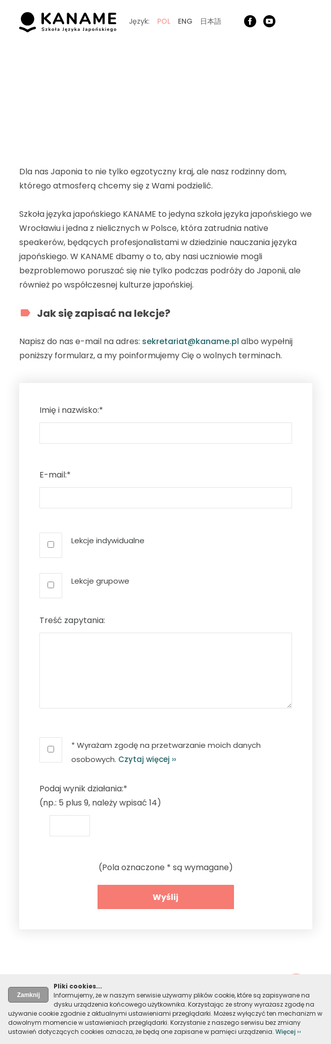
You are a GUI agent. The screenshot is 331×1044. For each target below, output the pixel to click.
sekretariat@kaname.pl (190, 341)
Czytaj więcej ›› (147, 759)
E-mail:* (55, 475)
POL (163, 21)
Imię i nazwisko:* (71, 410)
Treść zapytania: (72, 620)
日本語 (210, 21)
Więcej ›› (288, 1031)
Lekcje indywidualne (108, 540)
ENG (185, 21)
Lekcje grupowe (100, 581)
